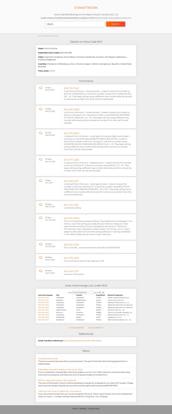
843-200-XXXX (43, 297)
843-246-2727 (71, 271)
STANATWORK (86, 8)
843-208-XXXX (43, 317)
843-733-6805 (71, 133)
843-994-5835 (72, 109)
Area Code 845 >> (96, 328)
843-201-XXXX (43, 300)
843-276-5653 (71, 258)
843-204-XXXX (43, 307)
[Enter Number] (75, 24)
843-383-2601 (71, 181)
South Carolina (70, 341)
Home (40, 36)
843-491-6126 (71, 205)
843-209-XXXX (43, 320)
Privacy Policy (94, 409)
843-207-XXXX (43, 315)
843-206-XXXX (43, 312)
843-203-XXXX (43, 305)
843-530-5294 (71, 244)
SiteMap (82, 409)
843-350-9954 (72, 218)
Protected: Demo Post (48, 359)
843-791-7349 (71, 88)
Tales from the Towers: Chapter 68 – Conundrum (59, 391)
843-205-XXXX (43, 310)
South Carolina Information (90, 341)
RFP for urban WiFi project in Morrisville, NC (57, 380)
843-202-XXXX (43, 302)
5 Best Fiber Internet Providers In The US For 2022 (60, 370)
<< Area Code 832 (76, 328)
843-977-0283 (71, 159)
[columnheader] (47, 295)
